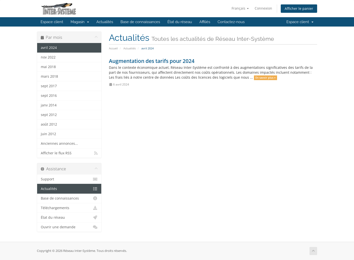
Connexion (263, 8)
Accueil (113, 48)
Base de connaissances (140, 22)
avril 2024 (49, 47)
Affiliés (204, 22)
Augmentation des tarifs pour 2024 (151, 61)
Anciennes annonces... (59, 143)
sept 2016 (49, 95)
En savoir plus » (265, 77)
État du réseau (179, 22)
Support (69, 179)
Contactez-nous (231, 22)
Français (240, 8)
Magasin (80, 22)
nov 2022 (48, 57)
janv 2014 (49, 105)
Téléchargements (69, 208)
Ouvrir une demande (69, 227)
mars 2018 (49, 76)
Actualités (104, 22)
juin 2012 (48, 134)
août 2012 (49, 124)
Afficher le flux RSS (69, 153)
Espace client (52, 22)
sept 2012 (49, 115)
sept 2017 (49, 86)
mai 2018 (48, 67)
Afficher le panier (299, 8)
